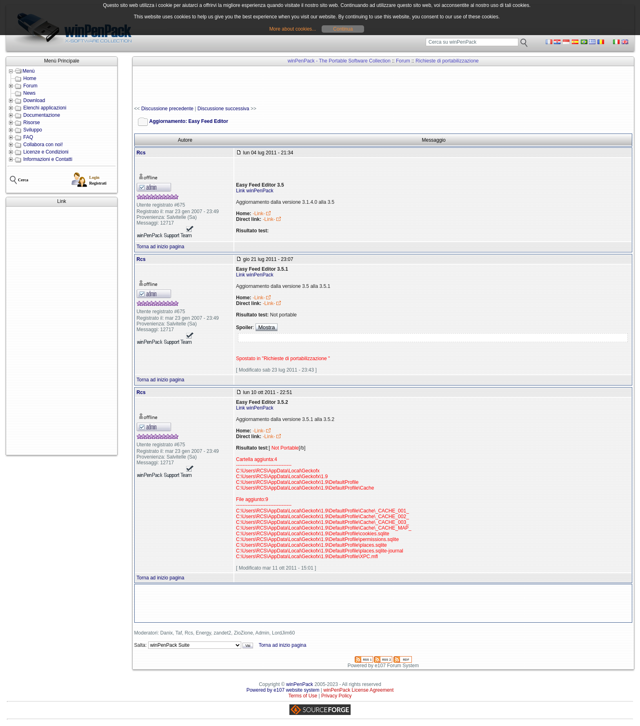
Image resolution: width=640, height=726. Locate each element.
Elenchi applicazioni (44, 108)
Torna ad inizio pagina (160, 246)
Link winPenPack (254, 191)
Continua (343, 29)
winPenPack (299, 684)
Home (29, 78)
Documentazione (41, 115)
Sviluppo (32, 130)
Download (34, 100)
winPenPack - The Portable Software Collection (339, 61)
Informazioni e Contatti (47, 159)
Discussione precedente (167, 108)
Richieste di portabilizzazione (447, 61)
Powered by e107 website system (283, 690)
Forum (30, 86)
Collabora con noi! (43, 144)
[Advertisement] (62, 330)
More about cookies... (292, 29)
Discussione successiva (223, 108)
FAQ (28, 137)
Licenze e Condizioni (46, 152)
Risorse (31, 122)
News (29, 93)
